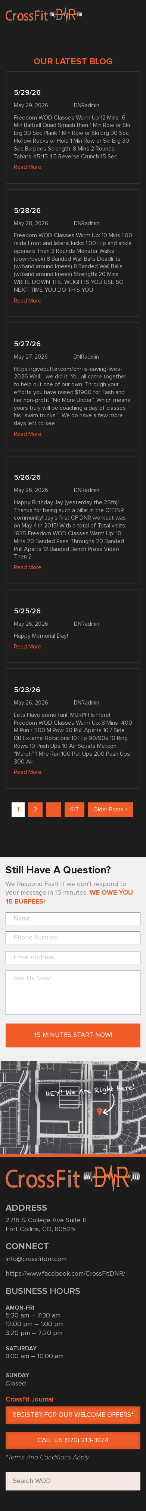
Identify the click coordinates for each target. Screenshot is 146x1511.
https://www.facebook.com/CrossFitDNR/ (65, 1273)
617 (74, 809)
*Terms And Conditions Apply (47, 1457)
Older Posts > (110, 809)
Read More (27, 167)
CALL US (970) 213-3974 (73, 1440)
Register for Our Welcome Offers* (73, 1415)
